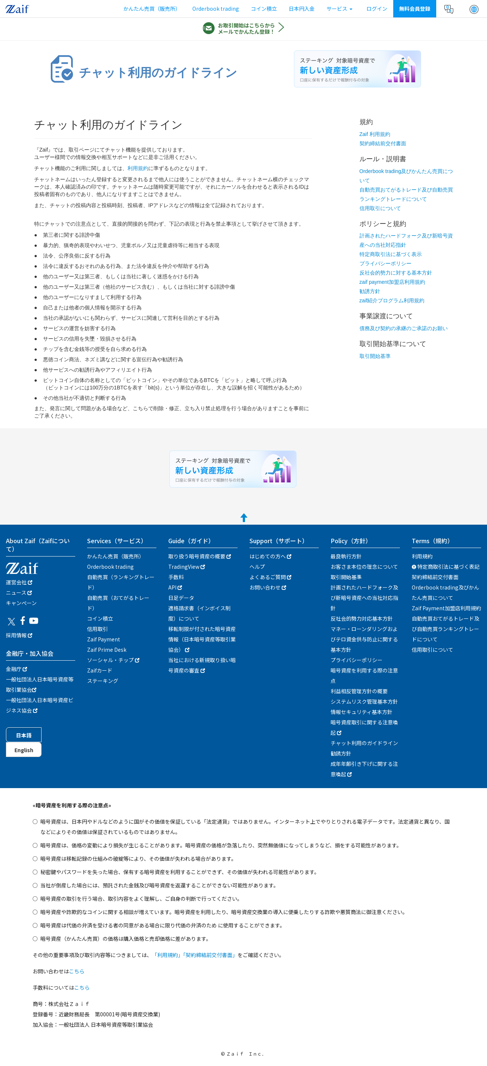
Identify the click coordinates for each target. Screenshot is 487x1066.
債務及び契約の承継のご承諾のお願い (404, 328)
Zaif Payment (103, 639)
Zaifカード (99, 670)
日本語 (24, 735)
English (23, 750)
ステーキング (102, 680)
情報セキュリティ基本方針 (361, 711)
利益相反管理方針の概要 (359, 691)
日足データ (181, 597)
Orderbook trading (215, 8)
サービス (339, 8)
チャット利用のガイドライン (364, 743)
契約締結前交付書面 (383, 143)
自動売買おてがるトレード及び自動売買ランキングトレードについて (445, 629)
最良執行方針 (346, 556)
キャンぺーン (21, 603)
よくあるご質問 (270, 577)
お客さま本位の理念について (364, 566)
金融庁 (16, 669)
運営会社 (19, 582)
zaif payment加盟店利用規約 (392, 282)
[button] (474, 9)
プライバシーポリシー (385, 263)
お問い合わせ (267, 587)
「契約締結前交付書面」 (210, 955)
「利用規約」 (167, 955)
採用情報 (19, 635)
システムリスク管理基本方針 (364, 701)
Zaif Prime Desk (106, 649)
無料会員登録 (414, 8)
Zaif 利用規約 (375, 134)
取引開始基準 (375, 356)
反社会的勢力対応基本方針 (362, 618)
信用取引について (380, 208)
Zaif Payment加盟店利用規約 (446, 608)
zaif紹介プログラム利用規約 (392, 300)
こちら (77, 971)
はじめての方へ (270, 556)
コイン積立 (264, 8)
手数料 (176, 577)
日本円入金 (302, 8)
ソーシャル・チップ (113, 660)
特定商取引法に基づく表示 (391, 254)
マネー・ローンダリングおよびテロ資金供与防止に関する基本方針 (364, 639)
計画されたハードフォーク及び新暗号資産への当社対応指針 (364, 598)
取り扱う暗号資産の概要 (199, 556)
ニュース (19, 592)
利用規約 (137, 168)
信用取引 (97, 628)
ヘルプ (257, 566)
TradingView (186, 566)
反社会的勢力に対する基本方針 (396, 273)
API (175, 587)
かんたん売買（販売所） (151, 8)
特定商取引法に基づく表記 (446, 566)
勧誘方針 (370, 291)
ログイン (377, 8)
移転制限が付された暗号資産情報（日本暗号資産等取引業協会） (202, 639)
